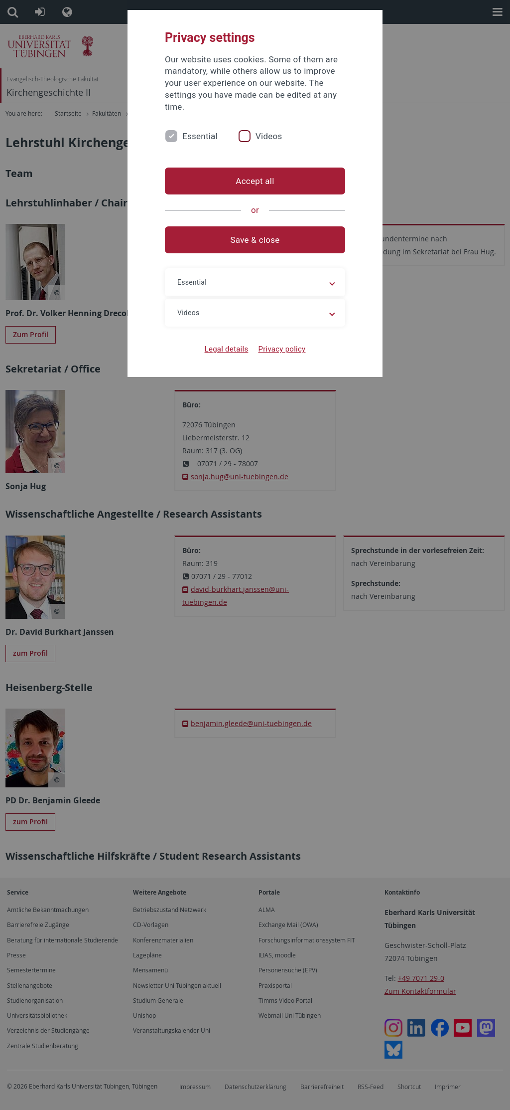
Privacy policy (281, 349)
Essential (200, 136)
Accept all (255, 181)
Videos (268, 136)
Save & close (255, 240)
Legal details (227, 349)
